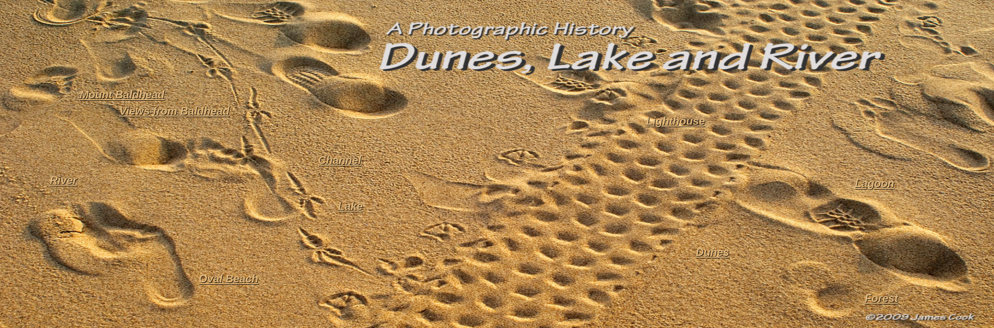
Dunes (712, 252)
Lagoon (874, 183)
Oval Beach (229, 278)
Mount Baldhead (122, 94)
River (63, 180)
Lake (350, 206)
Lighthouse (675, 121)
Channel (340, 160)
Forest (881, 298)
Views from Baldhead (174, 111)
